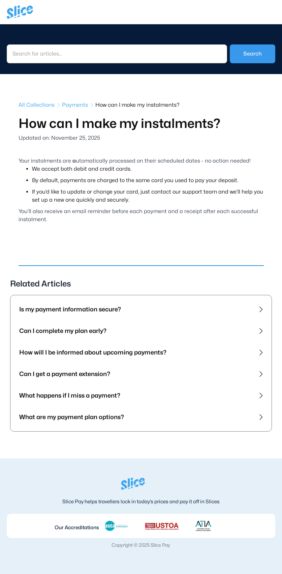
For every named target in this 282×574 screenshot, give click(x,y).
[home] (20, 12)
